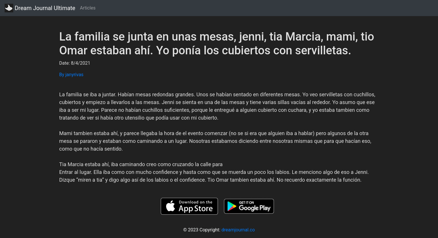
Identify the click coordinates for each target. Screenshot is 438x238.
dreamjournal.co (238, 230)
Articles (87, 8)
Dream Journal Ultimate (40, 8)
